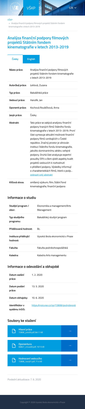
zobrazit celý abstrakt (41, 175)
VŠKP (31, 8)
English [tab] (31, 59)
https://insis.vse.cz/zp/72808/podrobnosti (54, 305)
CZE (71, 8)
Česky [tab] (15, 59)
